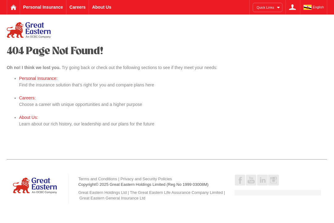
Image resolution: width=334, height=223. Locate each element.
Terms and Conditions (97, 179)
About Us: (28, 117)
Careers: (27, 97)
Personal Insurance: (38, 78)
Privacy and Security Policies (146, 179)
